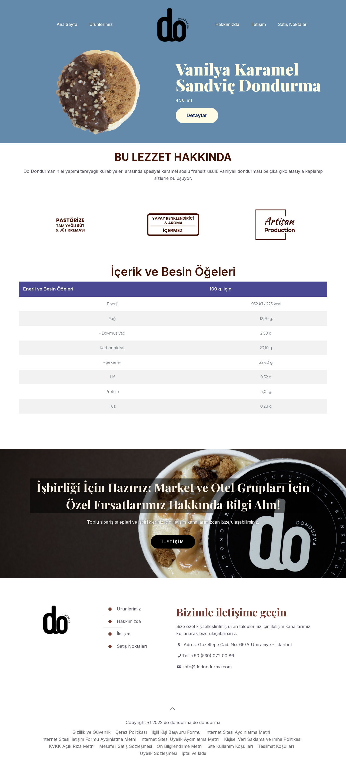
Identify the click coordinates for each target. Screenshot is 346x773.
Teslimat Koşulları (276, 746)
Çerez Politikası (131, 732)
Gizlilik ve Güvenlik (91, 732)
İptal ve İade (194, 753)
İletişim (123, 633)
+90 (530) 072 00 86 (212, 655)
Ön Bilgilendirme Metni (179, 746)
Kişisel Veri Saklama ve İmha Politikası (262, 739)
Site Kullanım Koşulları (230, 746)
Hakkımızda (129, 621)
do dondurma (206, 722)
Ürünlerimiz (129, 609)
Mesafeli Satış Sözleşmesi (125, 746)
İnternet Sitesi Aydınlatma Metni (237, 732)
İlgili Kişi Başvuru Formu (176, 732)
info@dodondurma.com (208, 666)
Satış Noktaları (132, 646)
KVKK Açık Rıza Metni (71, 746)
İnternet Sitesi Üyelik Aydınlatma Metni (180, 739)
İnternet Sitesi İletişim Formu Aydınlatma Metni (88, 739)
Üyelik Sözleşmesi (158, 753)
